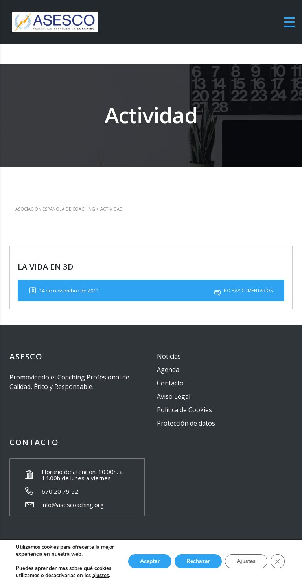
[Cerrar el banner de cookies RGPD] (278, 561)
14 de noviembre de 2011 (64, 290)
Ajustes (246, 561)
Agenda (168, 369)
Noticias (169, 356)
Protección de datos (186, 423)
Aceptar (150, 561)
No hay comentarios (243, 290)
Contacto (170, 383)
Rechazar (198, 561)
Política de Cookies (184, 409)
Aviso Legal (173, 396)
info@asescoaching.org (73, 505)
